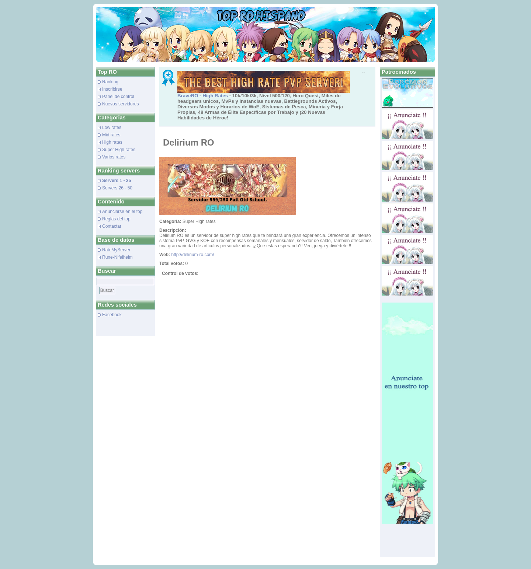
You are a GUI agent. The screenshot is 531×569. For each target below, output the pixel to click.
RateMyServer (116, 249)
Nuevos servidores (120, 104)
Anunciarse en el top (122, 211)
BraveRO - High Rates (202, 95)
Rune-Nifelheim (117, 257)
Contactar (111, 226)
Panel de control (118, 96)
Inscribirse (112, 89)
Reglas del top (116, 218)
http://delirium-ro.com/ (192, 254)
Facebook (112, 314)
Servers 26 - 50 (117, 188)
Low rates (111, 127)
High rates (112, 142)
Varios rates (113, 157)
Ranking (110, 81)
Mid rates (111, 134)
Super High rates (118, 149)
